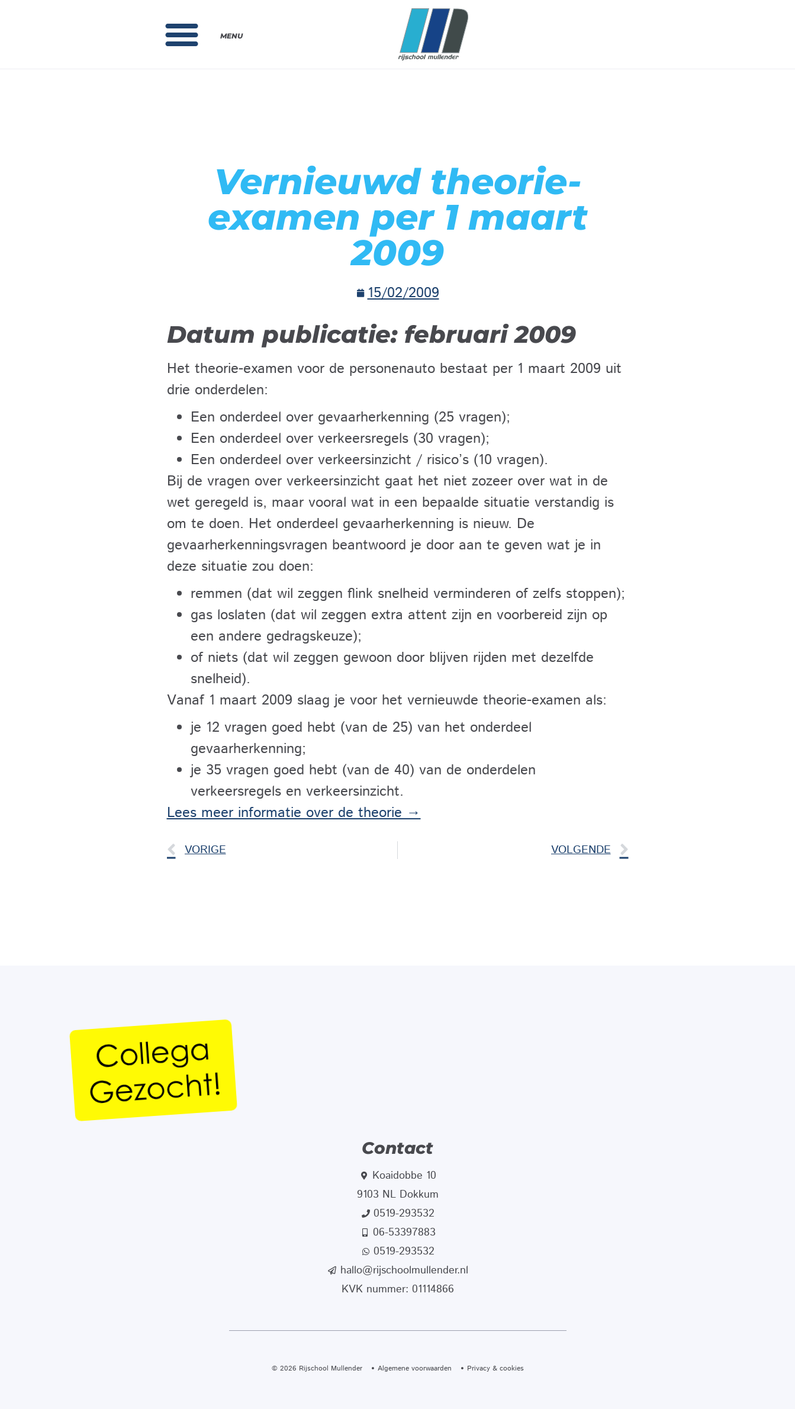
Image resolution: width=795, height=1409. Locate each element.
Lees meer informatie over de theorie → (294, 813)
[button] (181, 34)
